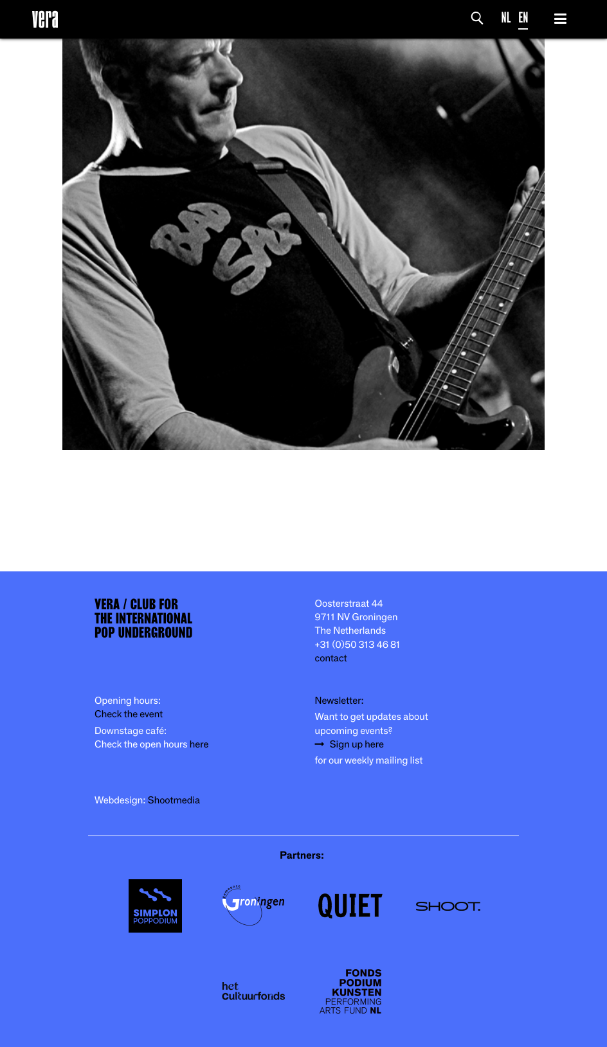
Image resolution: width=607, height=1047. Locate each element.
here (199, 744)
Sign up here (357, 744)
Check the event (129, 714)
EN (523, 18)
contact (331, 658)
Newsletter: (339, 701)
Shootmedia (174, 800)
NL (506, 18)
